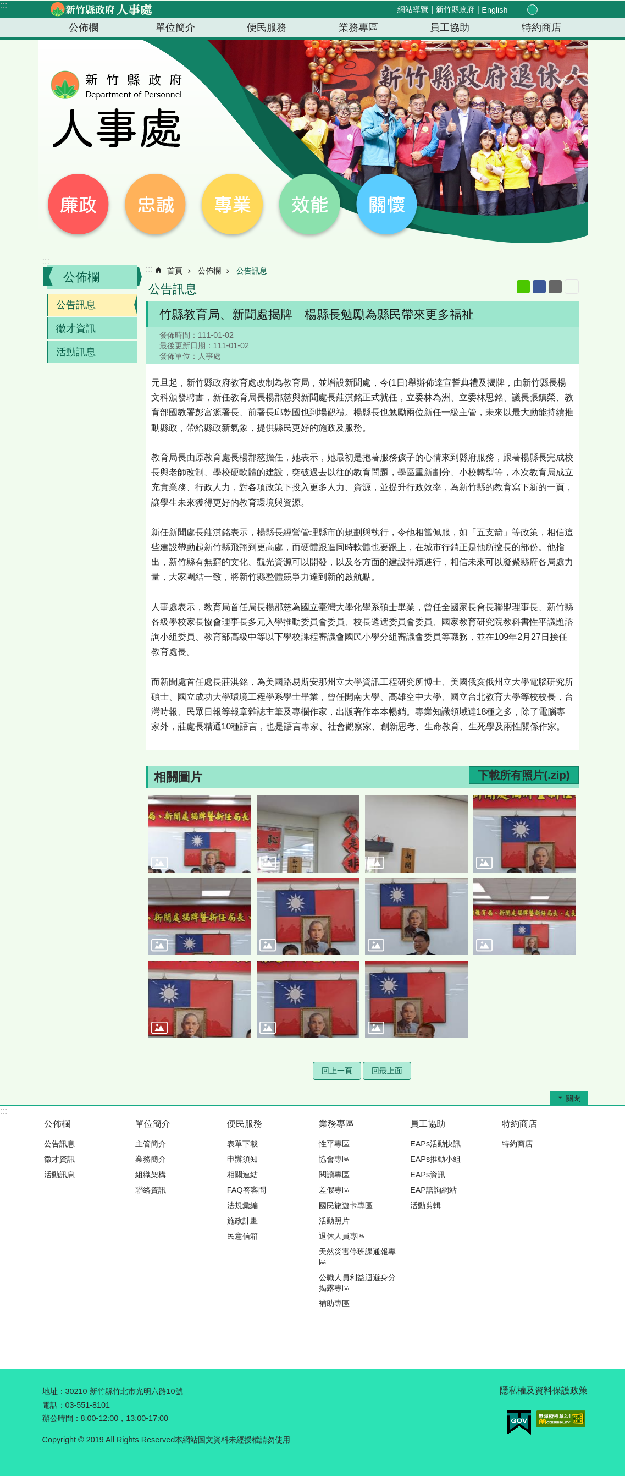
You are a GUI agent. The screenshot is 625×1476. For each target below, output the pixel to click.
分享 (557, 10)
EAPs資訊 (427, 1174)
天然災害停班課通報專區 (357, 1256)
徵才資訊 (76, 328)
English (494, 10)
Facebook (539, 286)
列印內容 (572, 286)
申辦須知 (242, 1159)
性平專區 (334, 1143)
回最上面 (387, 1070)
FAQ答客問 (246, 1190)
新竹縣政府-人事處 (101, 9)
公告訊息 (76, 304)
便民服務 (266, 27)
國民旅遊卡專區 (346, 1205)
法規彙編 (242, 1205)
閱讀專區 (334, 1174)
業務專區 (358, 27)
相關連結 (242, 1174)
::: (3, 5)
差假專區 (334, 1190)
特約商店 (541, 27)
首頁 (174, 270)
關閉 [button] (573, 1098)
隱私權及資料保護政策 (544, 1390)
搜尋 (570, 10)
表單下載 (242, 1143)
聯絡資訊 (150, 1190)
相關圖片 (178, 777)
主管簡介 (150, 1143)
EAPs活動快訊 (435, 1143)
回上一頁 (337, 1070)
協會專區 (334, 1159)
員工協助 (449, 27)
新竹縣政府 (455, 9)
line (523, 286)
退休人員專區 (342, 1236)
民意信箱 (242, 1236)
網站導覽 (412, 9)
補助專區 (334, 1303)
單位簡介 (175, 27)
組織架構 (150, 1174)
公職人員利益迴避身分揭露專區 (357, 1282)
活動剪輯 (425, 1205)
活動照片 (334, 1220)
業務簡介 (150, 1159)
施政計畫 (242, 1220)
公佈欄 (83, 27)
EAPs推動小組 (435, 1159)
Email (555, 286)
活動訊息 (76, 352)
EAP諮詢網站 (433, 1190)
